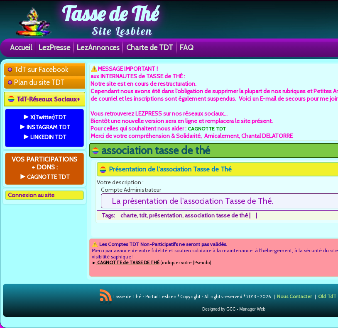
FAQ (186, 47)
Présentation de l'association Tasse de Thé (170, 169)
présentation (165, 215)
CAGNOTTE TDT (207, 128)
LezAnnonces (98, 47)
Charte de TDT (149, 47)
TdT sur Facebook (41, 69)
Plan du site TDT (39, 82)
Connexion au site (31, 195)
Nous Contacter (294, 296)
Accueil (21, 47)
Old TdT (327, 296)
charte (128, 215)
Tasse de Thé (110, 13)
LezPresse (54, 47)
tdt (143, 215)
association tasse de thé (216, 215)
